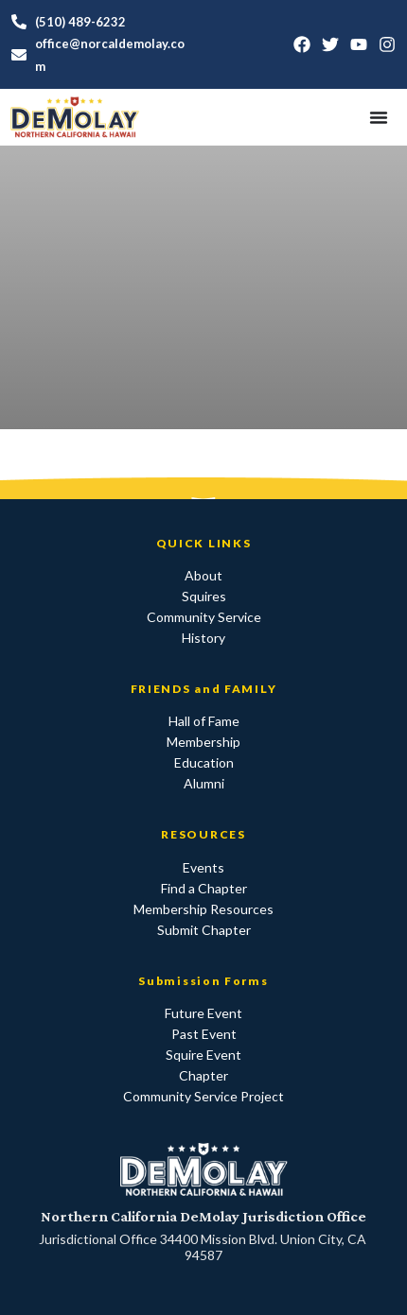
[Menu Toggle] (378, 117)
